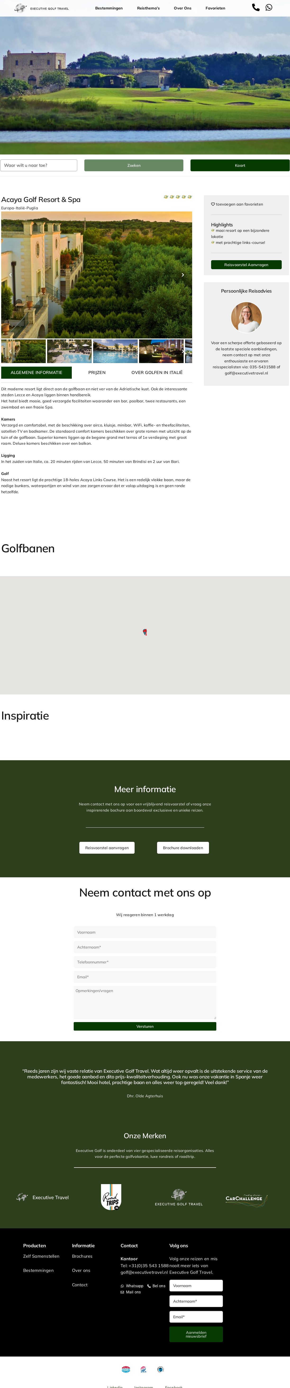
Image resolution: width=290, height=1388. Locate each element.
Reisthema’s (149, 8)
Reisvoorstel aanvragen (107, 847)
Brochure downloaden (183, 847)
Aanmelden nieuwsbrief (196, 1334)
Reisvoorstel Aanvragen (246, 264)
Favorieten (215, 8)
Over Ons (184, 8)
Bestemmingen (110, 8)
